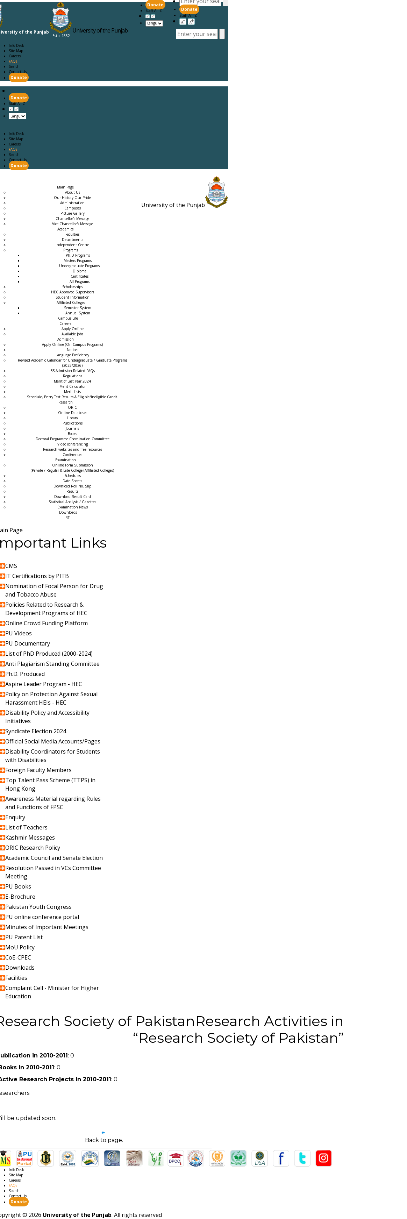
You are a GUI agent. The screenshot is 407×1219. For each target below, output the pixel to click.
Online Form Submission (72, 468)
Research (42, 181)
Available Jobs (72, 334)
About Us (72, 192)
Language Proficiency (72, 354)
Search (14, 66)
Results (72, 491)
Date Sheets (72, 480)
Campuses (72, 208)
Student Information (73, 297)
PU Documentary (27, 643)
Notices (72, 349)
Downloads (68, 512)
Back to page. (104, 1140)
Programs (70, 250)
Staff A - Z (188, 15)
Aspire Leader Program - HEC (43, 684)
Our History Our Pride (72, 197)
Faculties (72, 234)
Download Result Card (72, 496)
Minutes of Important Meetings (46, 927)
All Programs (80, 281)
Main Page (13, 176)
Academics (43, 176)
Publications (73, 423)
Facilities (16, 978)
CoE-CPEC (18, 957)
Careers (15, 56)
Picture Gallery (72, 213)
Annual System (77, 313)
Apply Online (73, 328)
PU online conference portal (42, 917)
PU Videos (18, 633)
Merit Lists (72, 391)
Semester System (77, 307)
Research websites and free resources (72, 449)
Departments (72, 239)
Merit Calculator (72, 386)
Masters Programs (78, 260)
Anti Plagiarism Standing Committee (52, 664)
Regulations (72, 375)
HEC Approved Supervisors (72, 292)
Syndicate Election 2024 (35, 731)
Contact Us (18, 71)
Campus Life (68, 318)
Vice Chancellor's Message (72, 223)
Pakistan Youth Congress (38, 907)
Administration (72, 202)
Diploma (79, 271)
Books (72, 433)
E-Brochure (20, 896)
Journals (72, 428)
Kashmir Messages (30, 837)
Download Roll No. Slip (72, 486)
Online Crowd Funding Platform (46, 623)
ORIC (72, 407)
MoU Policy (20, 947)
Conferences (72, 454)
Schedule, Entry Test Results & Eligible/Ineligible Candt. (72, 396)
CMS (11, 566)
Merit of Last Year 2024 (72, 381)
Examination (72, 181)
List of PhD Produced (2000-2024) (49, 653)
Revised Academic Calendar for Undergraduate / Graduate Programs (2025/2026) (72, 363)
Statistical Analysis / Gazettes (72, 501)
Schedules (72, 475)
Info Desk (16, 45)
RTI (68, 517)
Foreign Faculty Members (38, 770)
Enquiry (15, 817)
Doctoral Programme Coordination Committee (72, 438)
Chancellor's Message (72, 218)
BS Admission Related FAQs (72, 370)
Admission (13, 181)
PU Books (18, 886)
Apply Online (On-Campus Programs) (72, 344)
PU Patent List (24, 937)
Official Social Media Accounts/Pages (52, 741)
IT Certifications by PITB (37, 576)
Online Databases (72, 412)
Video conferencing (72, 444)
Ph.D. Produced (25, 674)
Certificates (79, 276)
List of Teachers (26, 827)
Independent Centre (72, 244)
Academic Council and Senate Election (54, 858)
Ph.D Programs (78, 255)
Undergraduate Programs (79, 265)
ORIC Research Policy (32, 847)
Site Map (16, 50)
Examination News (72, 507)
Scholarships (72, 286)
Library (72, 417)
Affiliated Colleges (71, 302)
